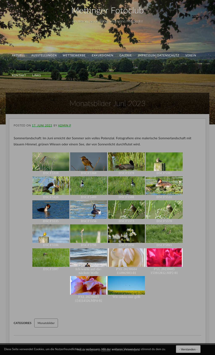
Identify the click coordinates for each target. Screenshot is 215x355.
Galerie (125, 55)
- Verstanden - (188, 349)
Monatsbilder (46, 323)
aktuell (18, 55)
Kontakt (19, 75)
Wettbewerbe (74, 55)
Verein (190, 55)
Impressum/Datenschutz (158, 55)
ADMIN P (64, 125)
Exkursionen (102, 55)
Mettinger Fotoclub (107, 10)
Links (36, 75)
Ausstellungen (44, 55)
